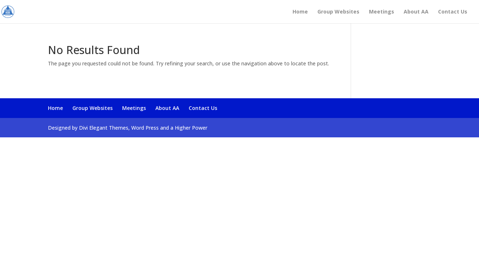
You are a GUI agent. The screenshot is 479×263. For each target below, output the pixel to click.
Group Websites (338, 12)
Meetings (381, 12)
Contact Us (452, 12)
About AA (416, 12)
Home (300, 12)
